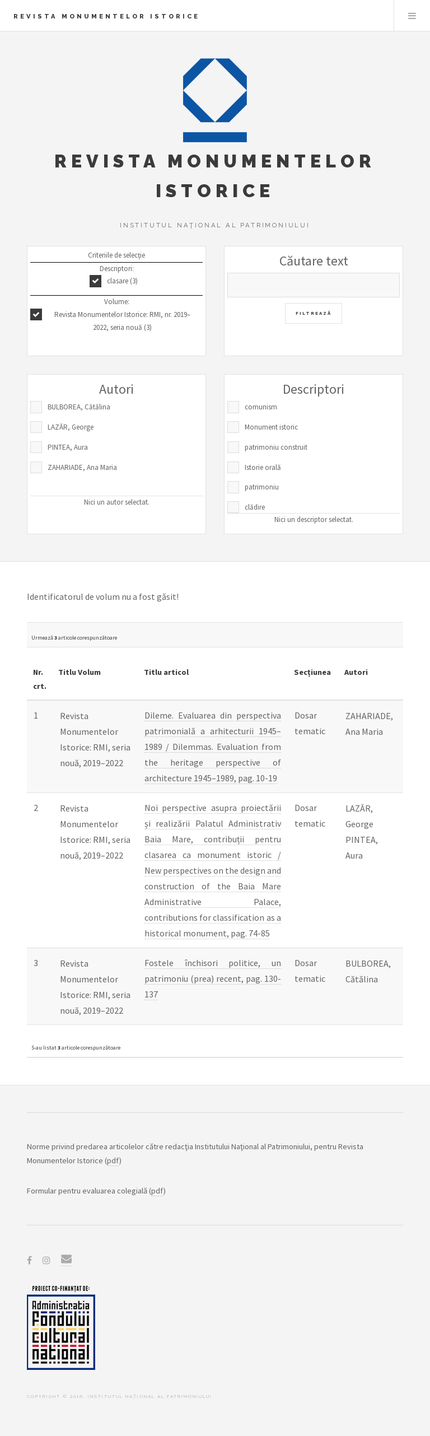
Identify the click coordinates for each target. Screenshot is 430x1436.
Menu (412, 15)
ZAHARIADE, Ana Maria (82, 467)
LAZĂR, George (71, 427)
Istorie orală (263, 467)
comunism (261, 407)
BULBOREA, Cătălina (79, 407)
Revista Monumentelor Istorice (106, 16)
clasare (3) (122, 281)
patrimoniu (262, 487)
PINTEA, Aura (68, 447)
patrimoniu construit (276, 447)
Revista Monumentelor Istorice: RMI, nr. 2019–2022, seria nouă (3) (122, 321)
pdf (113, 1160)
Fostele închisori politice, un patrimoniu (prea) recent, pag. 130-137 (212, 978)
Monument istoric (271, 427)
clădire (255, 507)
